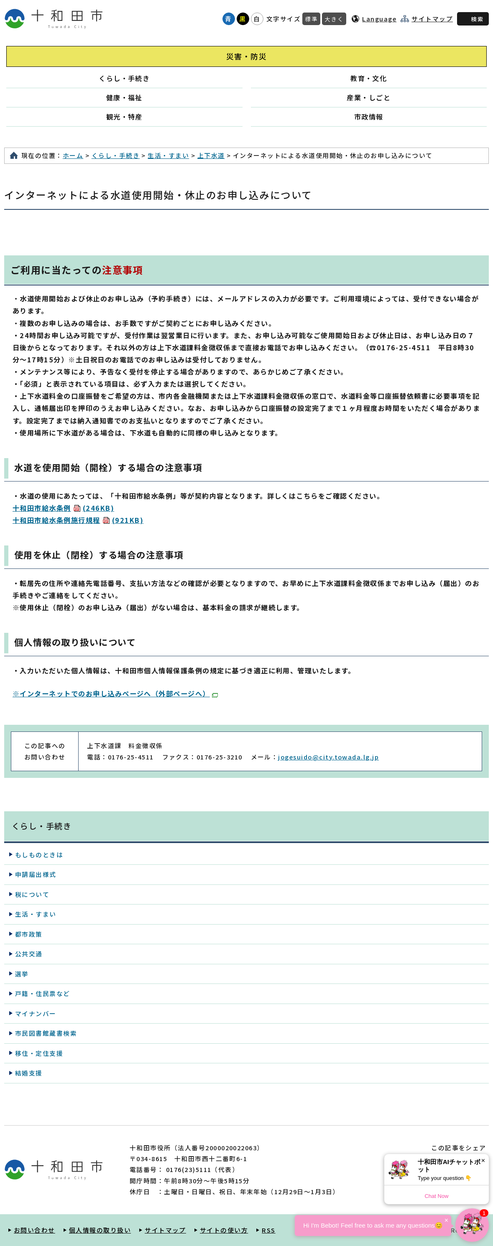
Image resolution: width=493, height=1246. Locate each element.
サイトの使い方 (224, 1230)
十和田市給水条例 (63, 508)
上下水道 (211, 155)
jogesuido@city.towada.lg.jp (328, 756)
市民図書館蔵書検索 (46, 1033)
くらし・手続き (124, 78)
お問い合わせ (34, 1230)
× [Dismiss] (483, 1160)
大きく (334, 19)
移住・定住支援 (39, 1053)
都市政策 (29, 934)
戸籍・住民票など (42, 993)
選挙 (22, 973)
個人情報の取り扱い (100, 1230)
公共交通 (29, 953)
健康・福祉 (124, 97)
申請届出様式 (35, 874)
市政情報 (368, 117)
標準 (311, 19)
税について (32, 894)
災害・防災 (246, 56)
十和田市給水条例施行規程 (78, 520)
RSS (268, 1230)
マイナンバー (35, 1013)
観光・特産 (124, 117)
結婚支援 (29, 1072)
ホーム (73, 155)
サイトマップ (432, 19)
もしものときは (39, 854)
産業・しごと (369, 97)
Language (379, 18)
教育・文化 (368, 78)
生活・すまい (168, 155)
